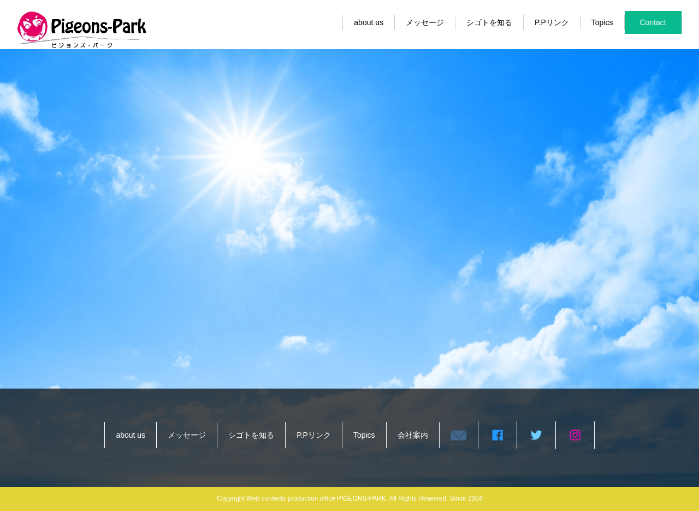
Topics (602, 22)
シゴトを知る (489, 22)
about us (368, 22)
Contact (653, 22)
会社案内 (413, 435)
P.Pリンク (552, 22)
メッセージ (425, 22)
